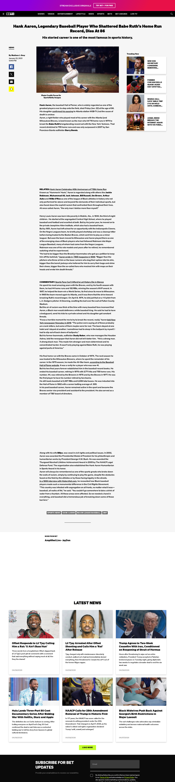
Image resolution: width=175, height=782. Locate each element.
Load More (87, 747)
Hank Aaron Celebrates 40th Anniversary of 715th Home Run (78, 189)
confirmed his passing (62, 111)
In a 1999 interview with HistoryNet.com (58, 481)
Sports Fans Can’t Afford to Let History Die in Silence (79, 282)
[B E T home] (10, 15)
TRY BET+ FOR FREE (104, 5)
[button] (11, 66)
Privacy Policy (129, 777)
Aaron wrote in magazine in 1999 (77, 257)
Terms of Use (104, 777)
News (11, 47)
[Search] (172, 14)
